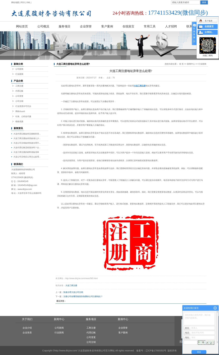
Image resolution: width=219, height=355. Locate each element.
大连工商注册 (71, 285)
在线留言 (128, 26)
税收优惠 (19, 121)
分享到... (209, 32)
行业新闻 (19, 74)
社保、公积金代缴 (23, 116)
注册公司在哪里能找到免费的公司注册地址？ (83, 296)
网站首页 (22, 26)
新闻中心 (191, 64)
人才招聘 (171, 26)
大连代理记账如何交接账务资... (27, 134)
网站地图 (15, 2)
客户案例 (107, 26)
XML (28, 2)
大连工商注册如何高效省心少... (27, 138)
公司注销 (19, 101)
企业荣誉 (86, 26)
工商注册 (19, 86)
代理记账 (19, 91)
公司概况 (43, 26)
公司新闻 (19, 69)
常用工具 (150, 26)
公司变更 (19, 96)
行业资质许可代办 (23, 106)
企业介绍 (27, 327)
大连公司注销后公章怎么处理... (27, 157)
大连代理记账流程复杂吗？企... (27, 147)
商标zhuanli (20, 111)
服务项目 (64, 26)
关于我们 (27, 319)
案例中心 (123, 319)
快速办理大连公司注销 (73, 292)
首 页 (181, 64)
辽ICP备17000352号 (155, 350)
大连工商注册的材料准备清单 (26, 152)
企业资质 (27, 332)
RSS (23, 2)
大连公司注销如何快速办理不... (27, 143)
